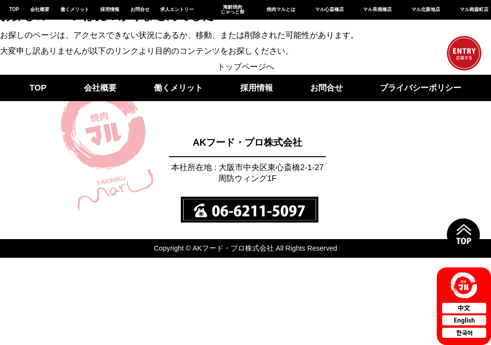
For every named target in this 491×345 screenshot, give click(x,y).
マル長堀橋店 (377, 9)
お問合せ (140, 9)
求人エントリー (177, 9)
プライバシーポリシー (420, 87)
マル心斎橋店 (329, 9)
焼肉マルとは (281, 9)
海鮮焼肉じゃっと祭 (233, 9)
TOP (14, 9)
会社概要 (39, 9)
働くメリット (74, 9)
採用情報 (109, 9)
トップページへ (245, 66)
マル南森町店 (474, 9)
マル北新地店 (425, 9)
